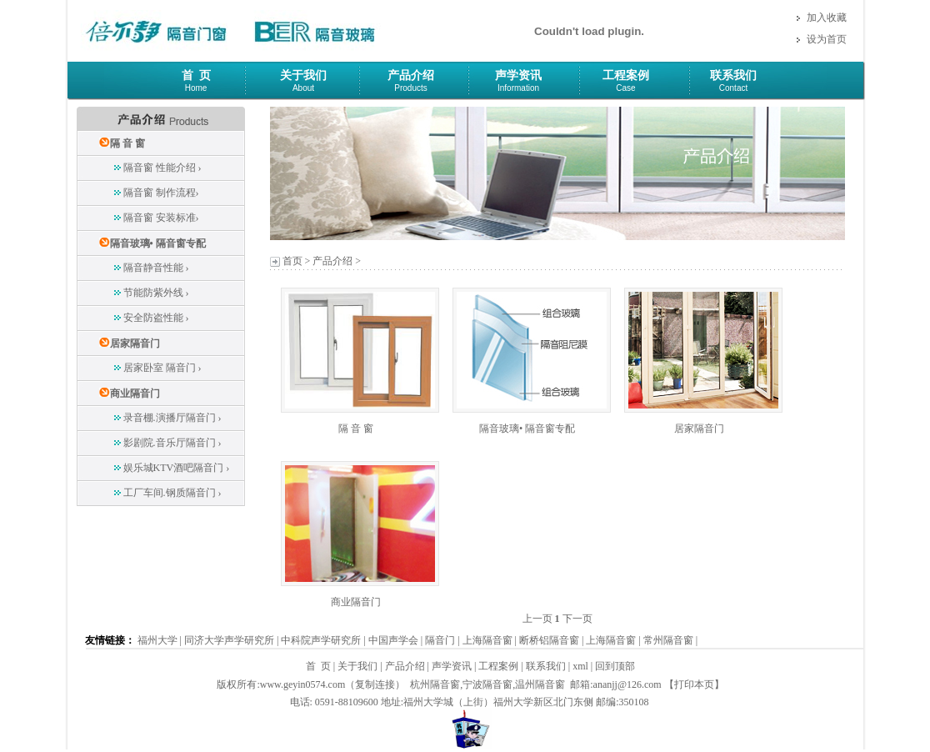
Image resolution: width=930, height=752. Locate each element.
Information (518, 88)
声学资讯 (518, 75)
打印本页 (694, 684)
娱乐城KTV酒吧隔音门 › (176, 468)
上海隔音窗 (487, 640)
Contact (733, 88)
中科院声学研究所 (321, 640)
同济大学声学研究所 (229, 640)
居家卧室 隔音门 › (162, 367)
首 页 (196, 75)
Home (196, 88)
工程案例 (625, 75)
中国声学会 (393, 640)
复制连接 (375, 684)
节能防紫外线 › (156, 292)
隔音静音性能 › (156, 267)
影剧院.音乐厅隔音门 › (172, 443)
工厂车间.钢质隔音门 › (172, 493)
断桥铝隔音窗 (549, 640)
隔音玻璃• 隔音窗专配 (158, 243)
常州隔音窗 (668, 640)
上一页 (537, 618)
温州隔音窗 (540, 684)
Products (410, 88)
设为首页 (827, 39)
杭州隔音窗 (435, 684)
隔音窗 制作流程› (161, 192)
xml (580, 666)
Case (625, 88)
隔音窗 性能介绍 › (162, 167)
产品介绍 (411, 75)
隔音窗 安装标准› (161, 217)
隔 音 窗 (127, 143)
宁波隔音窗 (487, 684)
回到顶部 (615, 666)
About (303, 88)
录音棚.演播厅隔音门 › (172, 418)
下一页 (577, 618)
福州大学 (158, 640)
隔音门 (440, 640)
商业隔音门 (135, 393)
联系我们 (733, 75)
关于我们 (303, 75)
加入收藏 (827, 17)
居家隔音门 (135, 343)
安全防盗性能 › (156, 317)
